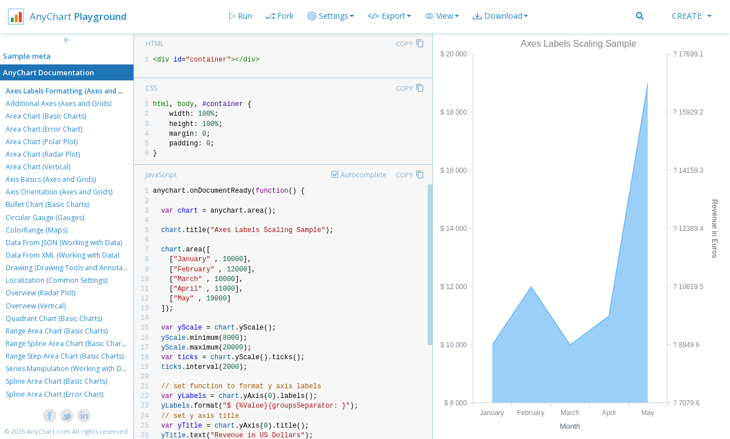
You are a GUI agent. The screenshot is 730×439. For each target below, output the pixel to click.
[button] (442, 16)
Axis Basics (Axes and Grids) (51, 179)
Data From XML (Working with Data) (62, 255)
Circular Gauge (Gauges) (45, 217)
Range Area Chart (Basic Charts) (57, 331)
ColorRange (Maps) (36, 230)
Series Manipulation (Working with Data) (69, 368)
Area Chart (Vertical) (38, 167)
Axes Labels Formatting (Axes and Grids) (71, 91)
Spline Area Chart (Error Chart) (54, 394)
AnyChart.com (48, 431)
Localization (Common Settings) (56, 280)
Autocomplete (363, 175)
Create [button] (692, 15)
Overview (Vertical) (36, 306)
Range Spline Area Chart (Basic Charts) (67, 343)
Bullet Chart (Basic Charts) (47, 204)
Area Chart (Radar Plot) (43, 154)
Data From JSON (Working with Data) (64, 242)
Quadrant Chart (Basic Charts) (54, 318)
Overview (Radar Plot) (40, 293)
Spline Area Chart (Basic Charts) (56, 381)
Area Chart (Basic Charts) (46, 116)
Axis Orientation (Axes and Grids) (59, 192)
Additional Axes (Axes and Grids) (58, 103)
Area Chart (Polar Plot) (42, 142)
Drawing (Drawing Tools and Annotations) (73, 268)
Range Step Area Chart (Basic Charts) (65, 356)
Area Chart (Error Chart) (44, 129)
